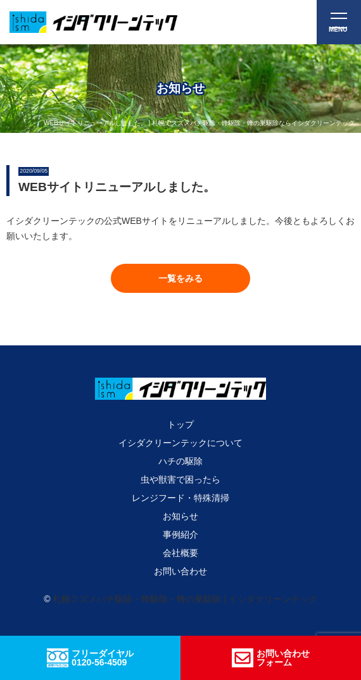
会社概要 (180, 553)
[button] (180, 278)
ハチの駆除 (180, 461)
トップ (180, 424)
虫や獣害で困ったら (180, 479)
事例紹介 (180, 534)
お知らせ (180, 516)
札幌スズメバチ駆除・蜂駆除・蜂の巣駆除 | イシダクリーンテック (185, 599)
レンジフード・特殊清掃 (180, 498)
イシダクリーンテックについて (180, 443)
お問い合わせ (180, 571)
